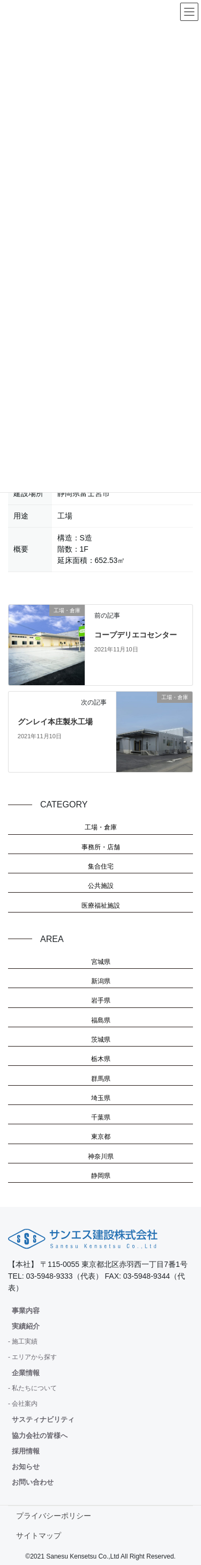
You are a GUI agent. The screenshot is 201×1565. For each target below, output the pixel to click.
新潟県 (100, 981)
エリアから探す (34, 1357)
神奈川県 (101, 1156)
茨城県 (100, 1039)
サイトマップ (38, 1535)
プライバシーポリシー (53, 1515)
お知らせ (26, 1467)
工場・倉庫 (101, 827)
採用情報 (26, 1451)
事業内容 (26, 1311)
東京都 (100, 1136)
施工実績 (25, 1341)
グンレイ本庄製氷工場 (55, 721)
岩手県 (100, 1000)
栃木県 (100, 1059)
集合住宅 (101, 866)
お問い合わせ (33, 1482)
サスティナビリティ (43, 1419)
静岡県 (100, 1176)
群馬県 (100, 1078)
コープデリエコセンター (135, 635)
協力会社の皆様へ (40, 1436)
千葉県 (100, 1117)
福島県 (100, 1020)
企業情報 (26, 1373)
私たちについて (34, 1388)
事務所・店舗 (100, 847)
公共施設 (101, 885)
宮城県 (100, 962)
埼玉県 (100, 1098)
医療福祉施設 (100, 905)
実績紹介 (26, 1326)
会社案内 (25, 1403)
